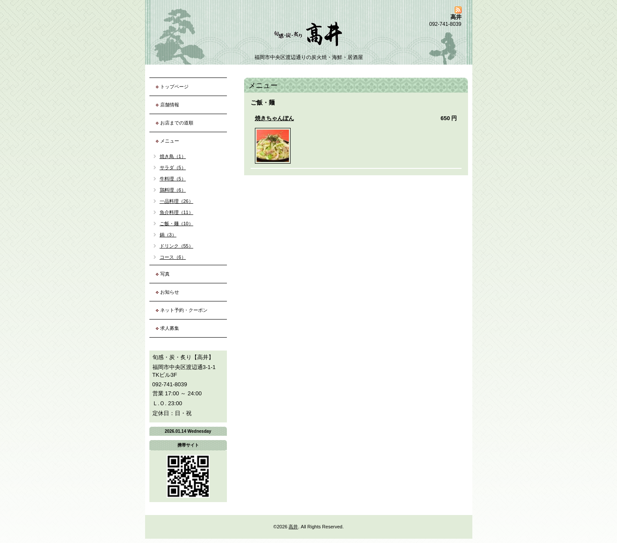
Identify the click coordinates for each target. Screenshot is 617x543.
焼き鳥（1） (173, 156)
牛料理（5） (173, 178)
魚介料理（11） (176, 212)
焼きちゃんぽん (274, 118)
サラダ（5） (173, 167)
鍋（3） (168, 234)
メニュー (169, 140)
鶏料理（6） (173, 189)
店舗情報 (169, 104)
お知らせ (169, 292)
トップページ (174, 86)
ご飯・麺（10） (176, 223)
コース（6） (173, 257)
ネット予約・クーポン (184, 310)
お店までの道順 (176, 122)
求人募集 (169, 328)
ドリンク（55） (176, 245)
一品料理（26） (176, 201)
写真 (165, 273)
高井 (293, 526)
